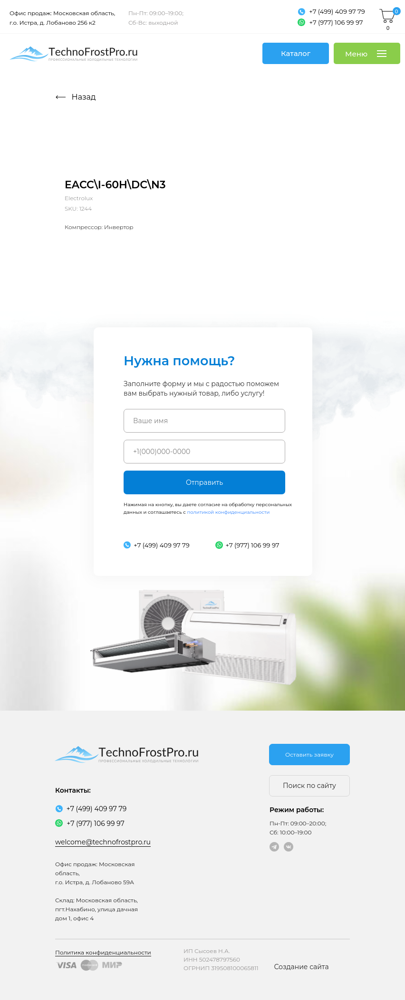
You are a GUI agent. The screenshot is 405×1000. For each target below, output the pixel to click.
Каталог (295, 53)
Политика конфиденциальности (103, 952)
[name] (204, 421)
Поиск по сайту (309, 785)
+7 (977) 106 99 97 (336, 22)
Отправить (204, 482)
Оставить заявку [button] (309, 754)
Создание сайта (301, 967)
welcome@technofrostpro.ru (103, 842)
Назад (84, 97)
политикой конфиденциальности (228, 512)
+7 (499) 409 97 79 (337, 11)
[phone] (204, 451)
